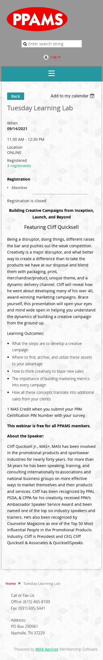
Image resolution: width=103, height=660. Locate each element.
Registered (17, 160)
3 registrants (19, 165)
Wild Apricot (47, 649)
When (12, 123)
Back (15, 96)
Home (10, 583)
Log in (56, 56)
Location (15, 147)
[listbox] (73, 95)
